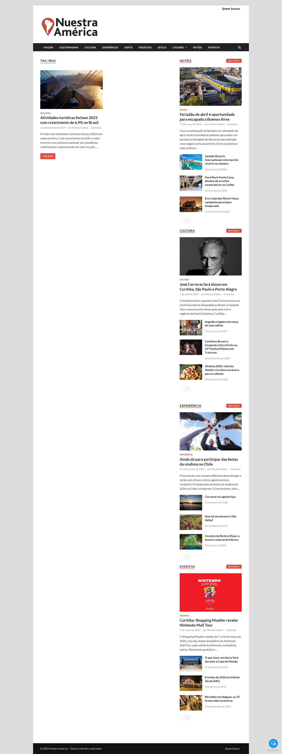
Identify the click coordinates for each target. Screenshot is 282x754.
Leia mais (46, 155)
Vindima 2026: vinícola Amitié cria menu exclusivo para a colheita (222, 369)
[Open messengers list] (273, 743)
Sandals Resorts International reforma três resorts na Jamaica (221, 159)
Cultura (90, 47)
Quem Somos (231, 8)
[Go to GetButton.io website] (273, 750)
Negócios (145, 47)
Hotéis (197, 47)
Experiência (110, 47)
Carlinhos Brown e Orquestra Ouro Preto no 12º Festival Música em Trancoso (221, 347)
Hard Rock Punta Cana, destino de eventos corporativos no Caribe (219, 181)
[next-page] (187, 220)
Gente (128, 47)
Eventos (214, 47)
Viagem (48, 47)
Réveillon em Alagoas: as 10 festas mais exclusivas (222, 698)
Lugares (178, 47)
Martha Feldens (80, 127)
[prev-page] (182, 220)
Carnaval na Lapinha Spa (220, 496)
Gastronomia (68, 47)
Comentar (96, 127)
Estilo (162, 47)
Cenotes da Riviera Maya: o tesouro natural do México (222, 537)
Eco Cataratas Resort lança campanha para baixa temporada (222, 202)
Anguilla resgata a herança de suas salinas (221, 323)
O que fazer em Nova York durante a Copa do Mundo (221, 659)
